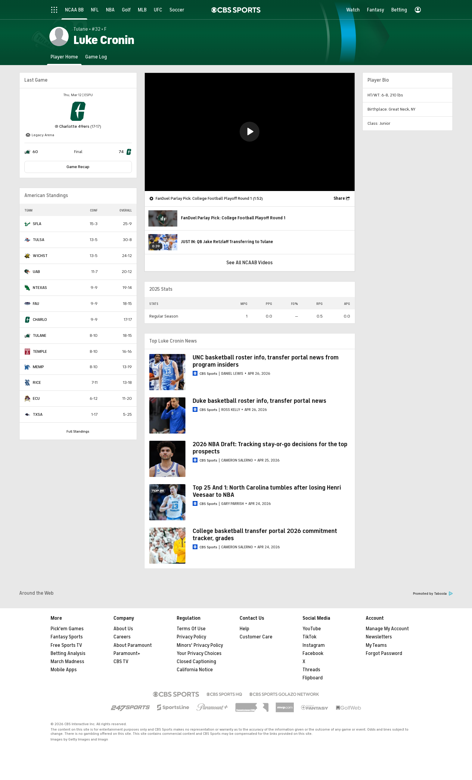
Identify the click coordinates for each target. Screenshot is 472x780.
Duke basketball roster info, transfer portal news (259, 400)
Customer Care (256, 637)
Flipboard (313, 678)
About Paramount (132, 645)
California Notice (195, 670)
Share (339, 198)
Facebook (313, 653)
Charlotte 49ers (74, 126)
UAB (36, 271)
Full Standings (78, 431)
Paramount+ (126, 653)
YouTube (312, 629)
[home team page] (78, 111)
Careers (122, 637)
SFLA (37, 223)
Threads (311, 670)
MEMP (38, 366)
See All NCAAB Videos (249, 263)
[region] (250, 132)
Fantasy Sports (67, 637)
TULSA (38, 239)
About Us (123, 629)
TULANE (39, 335)
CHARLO (40, 319)
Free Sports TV (66, 645)
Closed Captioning (196, 662)
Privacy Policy (191, 637)
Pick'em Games (67, 629)
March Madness (67, 662)
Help (244, 629)
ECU (36, 398)
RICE (37, 382)
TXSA (37, 414)
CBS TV (121, 662)
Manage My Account (387, 629)
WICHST (40, 255)
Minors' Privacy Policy (200, 645)
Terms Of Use (191, 629)
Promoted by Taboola (433, 594)
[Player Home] (64, 57)
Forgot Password (384, 653)
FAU (36, 303)
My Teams (376, 645)
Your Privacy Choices (199, 653)
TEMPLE (40, 351)
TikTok (309, 637)
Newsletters (379, 637)
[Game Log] (96, 57)
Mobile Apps (64, 670)
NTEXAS (40, 287)
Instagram (314, 645)
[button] (249, 132)
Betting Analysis (68, 653)
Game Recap (78, 166)
